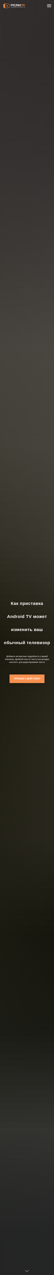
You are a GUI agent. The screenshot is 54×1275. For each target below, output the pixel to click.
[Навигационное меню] (49, 5)
